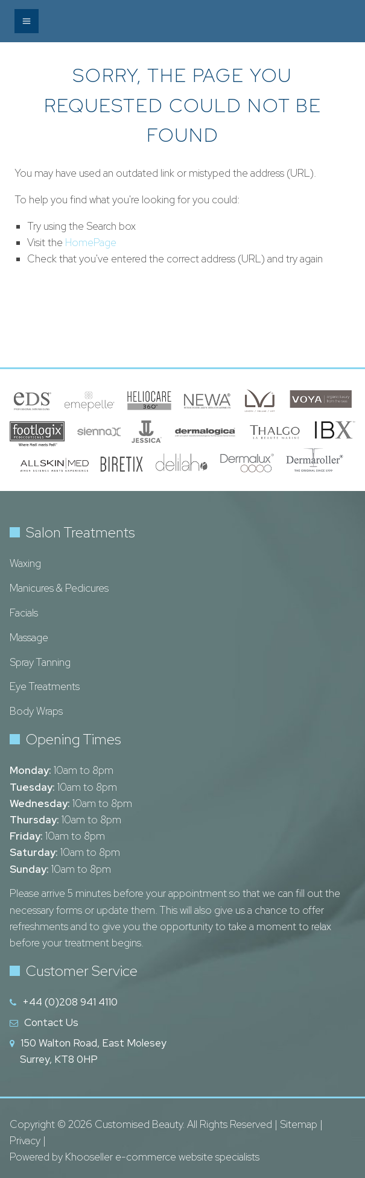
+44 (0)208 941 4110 (70, 1002)
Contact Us (51, 1022)
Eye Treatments (45, 686)
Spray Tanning (40, 662)
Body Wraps (36, 711)
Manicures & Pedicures (59, 588)
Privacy (25, 1140)
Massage (29, 637)
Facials (24, 612)
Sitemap (298, 1124)
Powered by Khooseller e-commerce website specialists (134, 1157)
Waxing (25, 563)
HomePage (90, 242)
